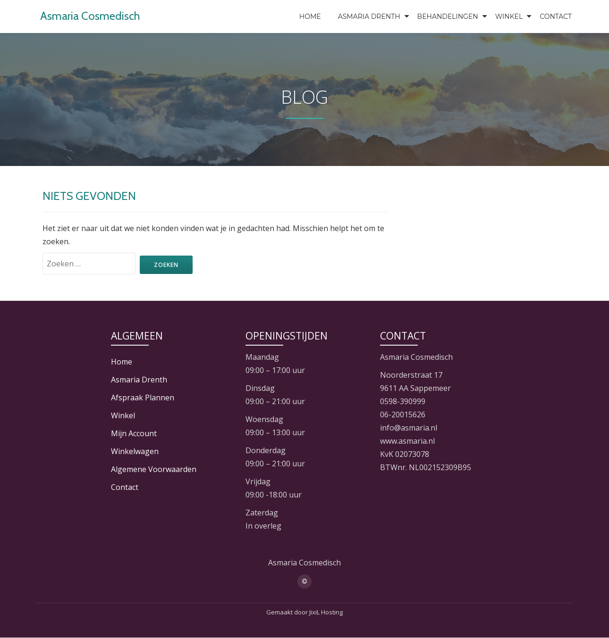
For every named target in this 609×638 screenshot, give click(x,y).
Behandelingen (447, 16)
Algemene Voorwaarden (153, 469)
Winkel (509, 16)
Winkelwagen (135, 451)
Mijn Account (134, 433)
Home (310, 16)
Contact (556, 16)
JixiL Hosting (326, 612)
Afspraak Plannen (142, 397)
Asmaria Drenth (369, 16)
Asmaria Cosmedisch (90, 16)
